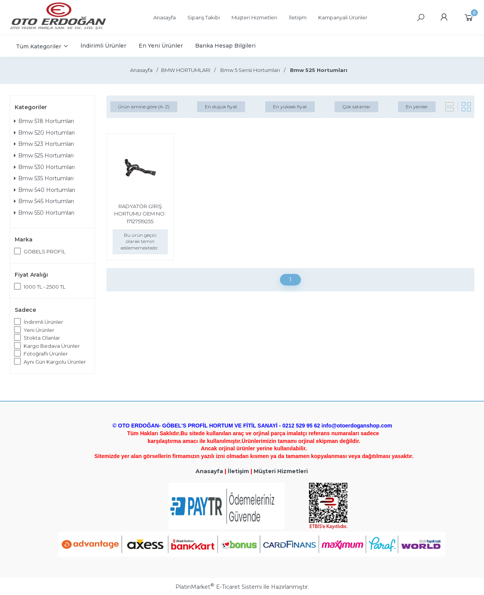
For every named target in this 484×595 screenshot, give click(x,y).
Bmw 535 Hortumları (44, 178)
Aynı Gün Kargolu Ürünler (55, 362)
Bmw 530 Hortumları (44, 167)
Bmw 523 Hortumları (44, 143)
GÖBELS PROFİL (44, 251)
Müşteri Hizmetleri (281, 471)
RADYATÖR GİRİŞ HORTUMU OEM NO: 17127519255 (140, 213)
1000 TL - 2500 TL (44, 287)
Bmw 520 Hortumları (44, 132)
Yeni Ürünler (39, 330)
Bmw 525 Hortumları (44, 155)
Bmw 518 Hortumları (44, 121)
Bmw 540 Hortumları (44, 189)
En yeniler (417, 106)
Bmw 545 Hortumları (44, 201)
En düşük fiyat (221, 106)
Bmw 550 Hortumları (44, 212)
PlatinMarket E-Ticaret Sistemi (218, 586)
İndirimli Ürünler (43, 322)
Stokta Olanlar (42, 338)
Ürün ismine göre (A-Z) (144, 106)
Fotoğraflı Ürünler (46, 354)
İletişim (238, 471)
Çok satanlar (356, 106)
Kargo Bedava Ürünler (52, 346)
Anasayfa (209, 471)
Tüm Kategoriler (38, 46)
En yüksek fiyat (290, 106)
